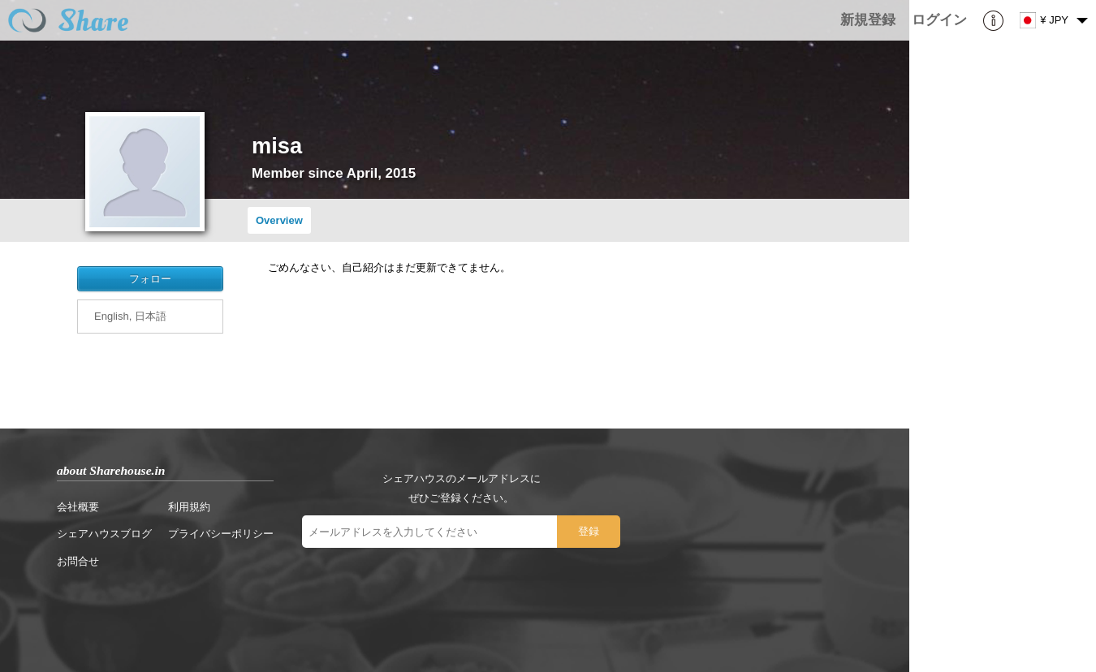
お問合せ (78, 561)
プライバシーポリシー (221, 534)
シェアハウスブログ (104, 534)
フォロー (150, 279)
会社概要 (78, 507)
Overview (279, 220)
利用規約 (189, 507)
